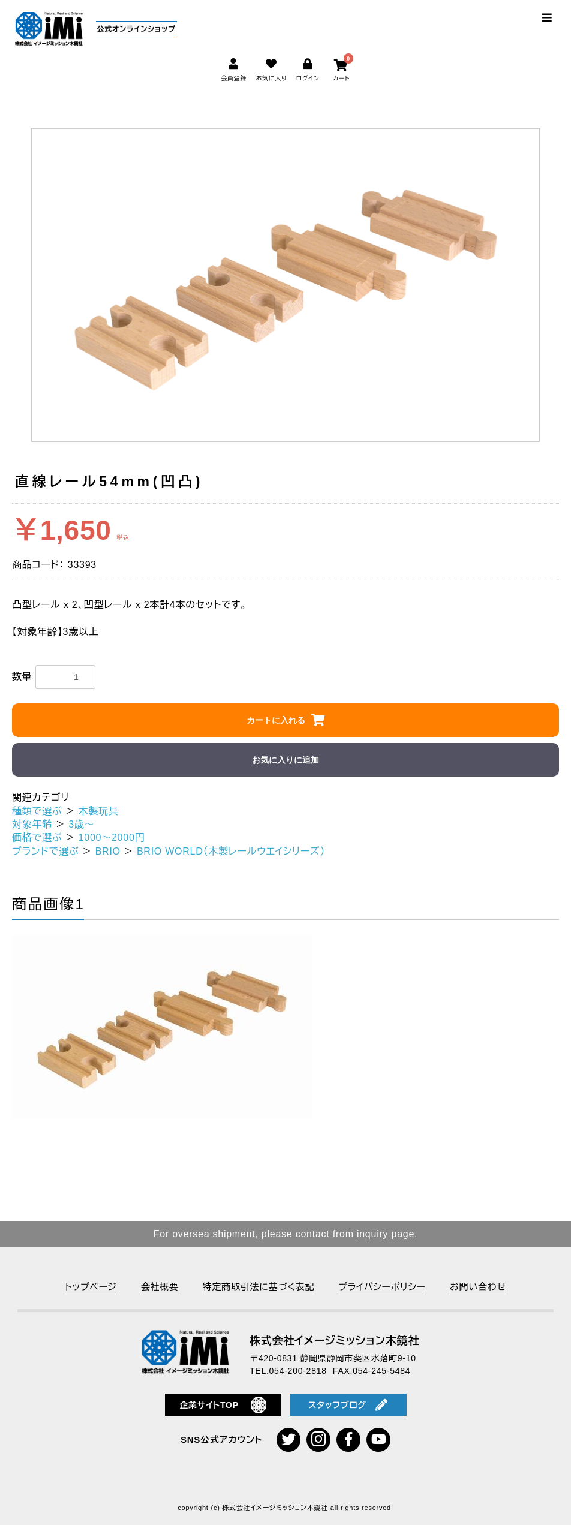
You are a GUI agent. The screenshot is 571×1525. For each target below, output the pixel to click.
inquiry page (385, 1234)
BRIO (108, 851)
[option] (286, 285)
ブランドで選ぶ (45, 851)
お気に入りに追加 (285, 760)
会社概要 (160, 1287)
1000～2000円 (112, 837)
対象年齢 (32, 824)
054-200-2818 (298, 1371)
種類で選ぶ (37, 811)
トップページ (90, 1287)
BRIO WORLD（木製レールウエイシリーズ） (231, 851)
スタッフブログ (347, 1405)
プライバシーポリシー (382, 1287)
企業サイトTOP (222, 1405)
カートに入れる (276, 720)
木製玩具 (99, 811)
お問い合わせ (478, 1287)
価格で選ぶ (37, 837)
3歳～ (81, 824)
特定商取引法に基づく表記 (258, 1287)
